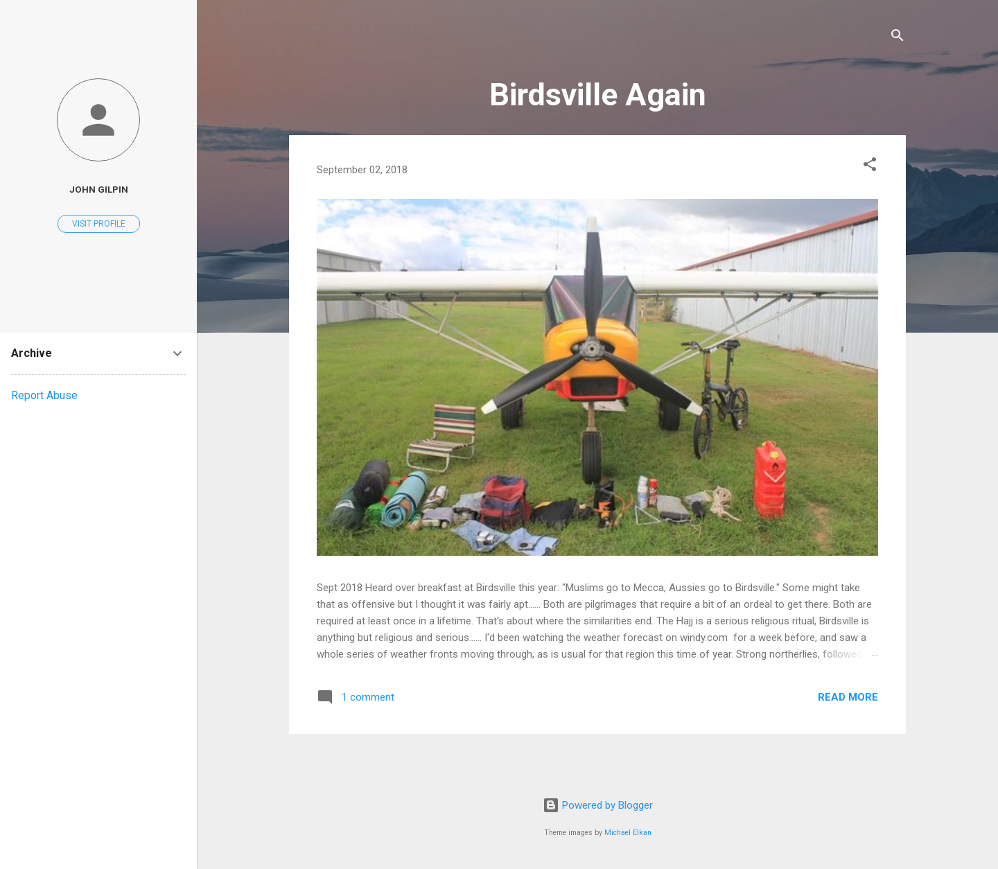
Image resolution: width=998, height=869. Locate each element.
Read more (848, 697)
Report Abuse (44, 395)
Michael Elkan (627, 832)
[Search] (897, 38)
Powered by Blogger (598, 805)
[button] (869, 166)
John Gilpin (98, 189)
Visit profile (98, 224)
